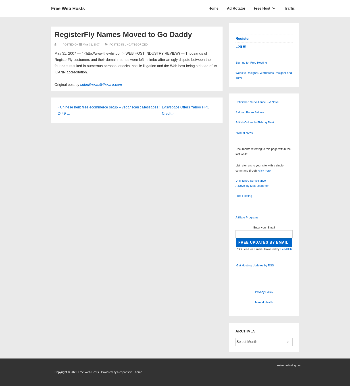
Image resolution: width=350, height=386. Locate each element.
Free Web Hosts (68, 8)
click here (264, 170)
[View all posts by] (56, 44)
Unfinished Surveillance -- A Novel (257, 102)
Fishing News (244, 132)
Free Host (266, 7)
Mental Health (264, 302)
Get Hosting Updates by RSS (255, 265)
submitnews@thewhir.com (101, 85)
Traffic (289, 8)
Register (242, 38)
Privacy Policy (264, 292)
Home (213, 8)
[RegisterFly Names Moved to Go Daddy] (91, 44)
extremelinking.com (289, 365)
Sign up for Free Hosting (251, 62)
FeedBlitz (286, 249)
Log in (240, 46)
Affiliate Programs (246, 217)
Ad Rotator (236, 8)
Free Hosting (243, 195)
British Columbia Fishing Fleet (254, 122)
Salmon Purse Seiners (249, 112)
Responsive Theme (129, 372)
